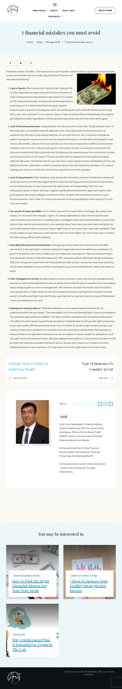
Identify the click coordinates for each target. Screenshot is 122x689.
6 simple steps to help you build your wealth (28, 366)
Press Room (19, 635)
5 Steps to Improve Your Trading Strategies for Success (89, 586)
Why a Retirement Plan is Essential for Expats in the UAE (32, 645)
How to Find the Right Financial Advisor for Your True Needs (30, 586)
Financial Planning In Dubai (27, 576)
